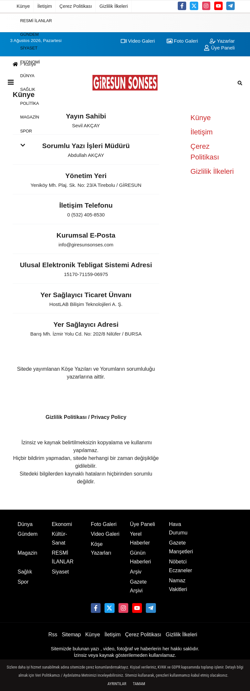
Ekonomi (30, 61)
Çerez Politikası (76, 6)
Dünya (27, 75)
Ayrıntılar (116, 684)
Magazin (29, 117)
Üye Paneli (142, 524)
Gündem (29, 34)
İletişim (44, 6)
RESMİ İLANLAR (36, 20)
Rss (52, 634)
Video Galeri (105, 534)
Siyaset (28, 48)
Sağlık (27, 89)
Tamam (139, 684)
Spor (26, 130)
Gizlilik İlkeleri (114, 6)
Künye (23, 6)
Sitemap (71, 634)
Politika (29, 103)
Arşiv (136, 571)
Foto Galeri (104, 524)
